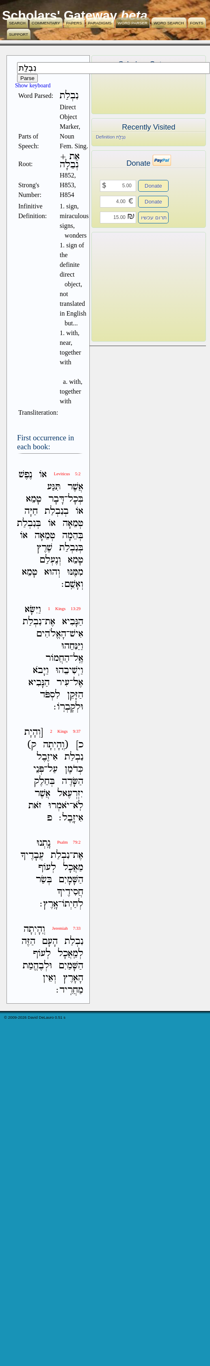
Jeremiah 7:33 (66, 928)
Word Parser (132, 23)
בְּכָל (75, 499)
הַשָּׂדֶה (72, 781)
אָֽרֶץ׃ (49, 904)
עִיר (62, 682)
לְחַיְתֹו (72, 904)
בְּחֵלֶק (44, 781)
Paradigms (100, 23)
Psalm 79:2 (69, 842)
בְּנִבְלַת (29, 523)
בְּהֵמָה (72, 535)
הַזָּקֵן (75, 694)
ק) (31, 744)
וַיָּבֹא (41, 670)
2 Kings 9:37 (65, 731)
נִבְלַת (32, 621)
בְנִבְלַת (57, 511)
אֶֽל (78, 658)
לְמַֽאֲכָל (70, 953)
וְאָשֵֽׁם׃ (72, 584)
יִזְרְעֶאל (70, 793)
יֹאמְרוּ (58, 805)
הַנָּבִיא (72, 621)
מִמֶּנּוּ (75, 572)
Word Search (169, 23)
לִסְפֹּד (50, 694)
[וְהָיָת (33, 732)
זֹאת (34, 805)
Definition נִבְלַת (111, 136)
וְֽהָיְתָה (34, 929)
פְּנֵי (38, 769)
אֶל (78, 682)
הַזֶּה (28, 941)
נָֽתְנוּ (43, 843)
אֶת (50, 621)
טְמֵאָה (73, 523)
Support (18, 34)
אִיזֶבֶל (47, 757)
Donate (153, 186)
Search (17, 23)
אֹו (43, 474)
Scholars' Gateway (59, 15)
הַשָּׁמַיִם (71, 965)
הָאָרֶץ (73, 978)
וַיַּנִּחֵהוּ (72, 646)
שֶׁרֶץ (44, 547)
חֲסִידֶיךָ (70, 891)
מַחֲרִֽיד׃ (69, 990)
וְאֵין (49, 978)
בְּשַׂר (44, 879)
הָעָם (50, 941)
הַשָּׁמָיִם (71, 879)
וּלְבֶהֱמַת (37, 965)
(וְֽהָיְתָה (56, 744)
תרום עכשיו (154, 217)
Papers (74, 23)
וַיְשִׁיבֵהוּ (69, 670)
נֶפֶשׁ (25, 474)
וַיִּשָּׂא (33, 609)
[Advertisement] (136, 287)
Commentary (46, 23)
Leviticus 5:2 (67, 474)
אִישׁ (76, 634)
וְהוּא (52, 572)
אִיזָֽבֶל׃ (71, 818)
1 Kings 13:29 (64, 608)
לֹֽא (78, 805)
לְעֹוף (47, 867)
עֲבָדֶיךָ (32, 855)
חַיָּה (31, 511)
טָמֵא (33, 499)
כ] (79, 744)
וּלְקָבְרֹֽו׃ (68, 707)
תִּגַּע (54, 487)
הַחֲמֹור (57, 658)
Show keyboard (33, 85)
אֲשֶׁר (75, 487)
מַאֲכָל (73, 867)
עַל (53, 769)
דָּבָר (56, 499)
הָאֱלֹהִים (51, 634)
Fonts (197, 23)
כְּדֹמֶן (74, 769)
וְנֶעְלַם (50, 560)
